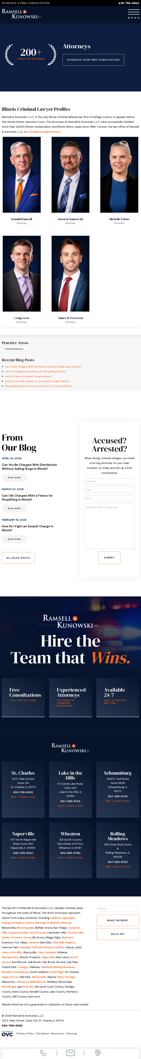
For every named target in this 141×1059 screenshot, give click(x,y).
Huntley (59, 949)
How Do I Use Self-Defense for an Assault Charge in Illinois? (37, 382)
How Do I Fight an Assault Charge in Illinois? (28, 377)
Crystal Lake (75, 934)
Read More (14, 478)
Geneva (33, 944)
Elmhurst (67, 939)
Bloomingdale (25, 929)
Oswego (23, 968)
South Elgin (57, 973)
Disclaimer (43, 1035)
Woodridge (9, 988)
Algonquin (68, 919)
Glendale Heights (64, 944)
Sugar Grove (10, 978)
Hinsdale (25, 949)
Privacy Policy (26, 1035)
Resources (59, 1035)
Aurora (29, 924)
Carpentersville (18, 934)
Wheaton (23, 983)
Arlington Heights (13, 924)
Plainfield (46, 968)
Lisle (40, 954)
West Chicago (66, 978)
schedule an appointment (44, 133)
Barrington (42, 924)
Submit (109, 559)
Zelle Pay (117, 937)
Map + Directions (23, 798)
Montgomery (10, 958)
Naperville (48, 958)
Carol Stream (37, 934)
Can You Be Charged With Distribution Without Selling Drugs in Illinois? (43, 368)
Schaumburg (20, 973)
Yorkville (28, 988)
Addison (55, 919)
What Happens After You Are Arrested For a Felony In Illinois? (39, 387)
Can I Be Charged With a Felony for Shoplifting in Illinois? (35, 372)
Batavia (66, 924)
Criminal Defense (14, 350)
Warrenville (39, 978)
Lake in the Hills (11, 954)
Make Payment (118, 922)
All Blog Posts (19, 559)
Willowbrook (38, 983)
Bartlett (55, 924)
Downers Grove (21, 939)
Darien (6, 939)
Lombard (50, 954)
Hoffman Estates (42, 949)
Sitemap (73, 1035)
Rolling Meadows (64, 968)
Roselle (6, 973)
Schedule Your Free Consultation (95, 60)
